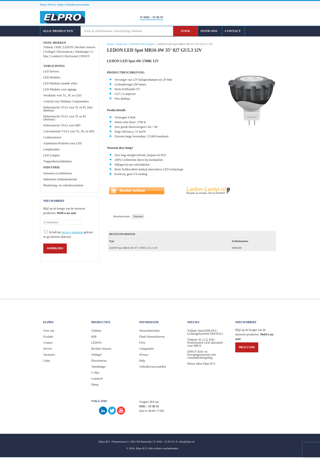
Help (142, 360)
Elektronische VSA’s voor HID (61, 125)
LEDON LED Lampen (142, 43)
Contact (47, 342)
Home (110, 43)
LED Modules (51, 77)
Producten (121, 43)
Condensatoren (52, 137)
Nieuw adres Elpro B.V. (201, 363)
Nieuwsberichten (149, 330)
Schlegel (50, 51)
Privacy (143, 354)
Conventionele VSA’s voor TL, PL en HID (68, 131)
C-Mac (95, 372)
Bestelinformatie (121, 216)
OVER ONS (209, 31)
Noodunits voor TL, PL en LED (62, 95)
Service (47, 348)
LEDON (68, 47)
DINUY (85, 56)
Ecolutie (48, 336)
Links (46, 360)
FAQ (142, 342)
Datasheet (138, 216)
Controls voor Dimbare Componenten (66, 101)
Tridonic (48, 47)
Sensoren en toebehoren (57, 173)
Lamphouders (51, 149)
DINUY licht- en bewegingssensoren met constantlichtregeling (201, 354)
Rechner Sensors (85, 47)
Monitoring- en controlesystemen (63, 185)
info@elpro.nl (186, 441)
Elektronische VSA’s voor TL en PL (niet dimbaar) (67, 109)
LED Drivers (51, 71)
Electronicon (64, 51)
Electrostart (71, 56)
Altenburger (81, 51)
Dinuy (95, 384)
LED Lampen (51, 155)
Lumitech (56, 56)
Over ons (48, 330)
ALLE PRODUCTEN (59, 31)
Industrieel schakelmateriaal (60, 179)
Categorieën (146, 348)
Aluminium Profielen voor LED (62, 143)
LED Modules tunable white (60, 83)
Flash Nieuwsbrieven (152, 336)
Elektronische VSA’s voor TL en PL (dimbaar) (64, 118)
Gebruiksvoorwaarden (152, 366)
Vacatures (49, 354)
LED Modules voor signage (59, 89)
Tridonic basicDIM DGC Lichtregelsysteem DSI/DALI (205, 332)
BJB (58, 47)
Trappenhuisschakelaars (57, 161)
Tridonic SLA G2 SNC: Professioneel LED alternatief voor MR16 (205, 342)
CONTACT (233, 31)
